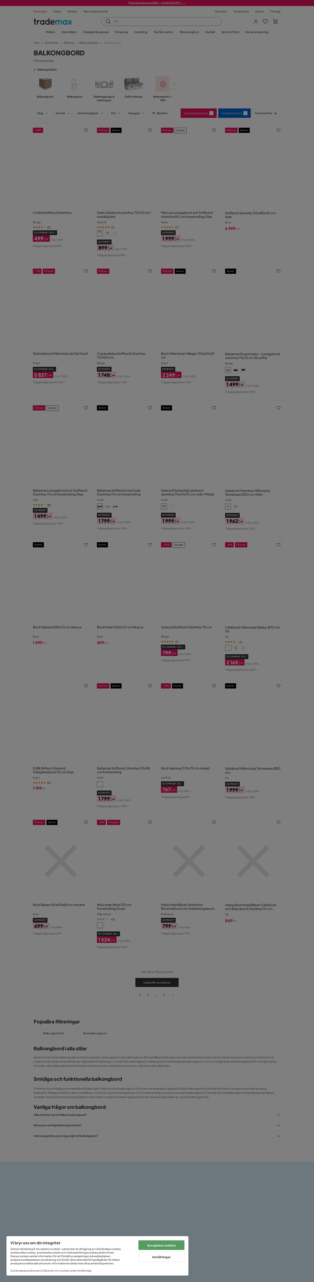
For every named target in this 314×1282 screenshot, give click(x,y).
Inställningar (161, 1257)
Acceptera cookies (161, 1245)
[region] (97, 1256)
